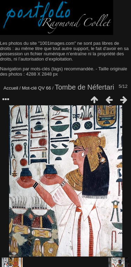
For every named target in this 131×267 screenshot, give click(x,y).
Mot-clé (29, 88)
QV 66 (44, 88)
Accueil (10, 88)
